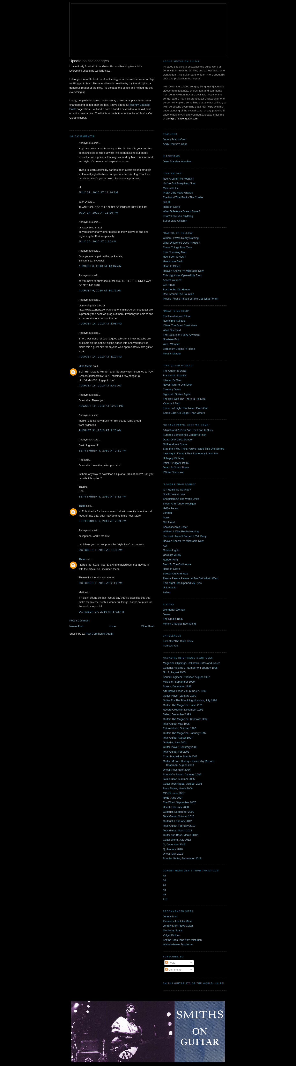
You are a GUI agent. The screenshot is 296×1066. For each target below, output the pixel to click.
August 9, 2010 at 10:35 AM (100, 290)
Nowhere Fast (171, 339)
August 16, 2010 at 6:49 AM (100, 385)
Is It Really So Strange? (177, 489)
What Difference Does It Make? (181, 211)
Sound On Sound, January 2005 (182, 774)
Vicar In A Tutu (171, 403)
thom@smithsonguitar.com (182, 118)
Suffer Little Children (175, 220)
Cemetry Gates (172, 389)
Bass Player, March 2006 (178, 788)
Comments (173, 969)
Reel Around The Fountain (178, 178)
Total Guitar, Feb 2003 (176, 751)
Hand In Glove (171, 206)
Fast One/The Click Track (178, 641)
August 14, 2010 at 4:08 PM (100, 323)
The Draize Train (173, 618)
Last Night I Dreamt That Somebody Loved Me (190, 453)
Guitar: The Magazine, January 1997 (184, 733)
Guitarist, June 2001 (175, 742)
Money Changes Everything (179, 623)
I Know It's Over (172, 380)
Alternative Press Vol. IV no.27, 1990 (185, 690)
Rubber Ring (170, 559)
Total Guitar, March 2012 (177, 830)
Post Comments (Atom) (99, 633)
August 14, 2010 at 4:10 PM (100, 356)
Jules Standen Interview (177, 161)
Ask (165, 545)
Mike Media (85, 366)
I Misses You (170, 645)
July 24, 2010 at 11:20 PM (98, 212)
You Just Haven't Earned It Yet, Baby (185, 536)
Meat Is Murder (172, 353)
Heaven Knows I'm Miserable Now (183, 270)
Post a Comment (79, 620)
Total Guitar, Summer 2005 (179, 779)
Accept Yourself (172, 280)
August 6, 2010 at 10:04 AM (100, 266)
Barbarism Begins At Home (179, 348)
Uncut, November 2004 (177, 769)
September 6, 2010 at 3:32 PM (102, 496)
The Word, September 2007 (179, 802)
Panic (166, 517)
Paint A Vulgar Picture (176, 462)
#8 (164, 889)
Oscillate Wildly (172, 554)
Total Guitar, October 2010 (178, 816)
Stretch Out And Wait (175, 573)
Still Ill (166, 202)
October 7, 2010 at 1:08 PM (101, 549)
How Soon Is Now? (174, 256)
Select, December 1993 (177, 714)
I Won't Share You (173, 472)
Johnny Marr (170, 916)
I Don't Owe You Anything (178, 216)
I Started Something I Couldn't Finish (184, 434)
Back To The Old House (177, 564)
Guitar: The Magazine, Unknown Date (185, 719)
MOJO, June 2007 (174, 793)
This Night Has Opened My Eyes (182, 275)
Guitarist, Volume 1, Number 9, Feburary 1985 (190, 667)
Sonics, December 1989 (177, 686)
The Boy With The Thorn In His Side (184, 398)
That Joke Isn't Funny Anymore (181, 334)
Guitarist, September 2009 (178, 811)
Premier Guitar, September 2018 (182, 858)
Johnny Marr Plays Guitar (178, 925)
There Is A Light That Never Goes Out (185, 408)
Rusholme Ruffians (174, 320)
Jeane (166, 614)
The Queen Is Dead (174, 370)
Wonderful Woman (174, 609)
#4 (164, 880)
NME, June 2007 (173, 797)
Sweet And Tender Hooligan (179, 503)
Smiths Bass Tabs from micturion (182, 939)
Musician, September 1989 (179, 681)
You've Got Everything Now (179, 183)
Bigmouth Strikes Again (177, 394)
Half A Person (171, 508)
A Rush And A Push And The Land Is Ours (188, 430)
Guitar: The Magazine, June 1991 (183, 705)
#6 (164, 885)
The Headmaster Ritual (177, 316)
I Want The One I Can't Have (180, 325)
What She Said (172, 330)
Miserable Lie (171, 188)
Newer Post (76, 626)
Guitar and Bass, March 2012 (180, 835)
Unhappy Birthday (173, 458)
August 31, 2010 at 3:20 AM (100, 430)
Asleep (167, 592)
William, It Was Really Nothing (181, 238)
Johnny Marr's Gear (174, 139)
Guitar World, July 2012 (177, 839)
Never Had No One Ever (177, 384)
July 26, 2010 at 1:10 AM (98, 241)
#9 (164, 894)
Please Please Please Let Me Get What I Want (190, 298)
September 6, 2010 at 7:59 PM (102, 521)
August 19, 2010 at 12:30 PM (101, 405)
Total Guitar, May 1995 (176, 723)
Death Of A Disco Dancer (178, 439)
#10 (165, 899)
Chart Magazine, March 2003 (180, 756)
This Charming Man (174, 252)
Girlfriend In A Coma (175, 444)
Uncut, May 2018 (173, 853)
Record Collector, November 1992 (183, 709)
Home (112, 626)
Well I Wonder (171, 344)
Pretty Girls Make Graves (178, 192)
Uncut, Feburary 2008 (176, 807)
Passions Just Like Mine (177, 921)
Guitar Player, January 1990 (179, 695)
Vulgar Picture (171, 935)
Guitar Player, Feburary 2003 (180, 746)
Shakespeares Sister (175, 526)
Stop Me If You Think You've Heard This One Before (193, 448)
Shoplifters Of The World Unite (181, 498)
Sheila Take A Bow (174, 494)
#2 (164, 875)
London (167, 512)
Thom (82, 505)
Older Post (147, 626)
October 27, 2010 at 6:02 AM (101, 611)
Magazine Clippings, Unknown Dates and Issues (191, 663)
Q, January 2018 (173, 849)
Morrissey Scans (173, 930)
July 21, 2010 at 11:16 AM (98, 192)
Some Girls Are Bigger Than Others (184, 412)
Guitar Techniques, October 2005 (182, 783)
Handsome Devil (173, 261)
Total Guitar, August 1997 (178, 737)
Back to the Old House (176, 289)
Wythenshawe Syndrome (178, 944)
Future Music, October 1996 (179, 728)
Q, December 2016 (174, 844)
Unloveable (169, 587)
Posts (170, 962)
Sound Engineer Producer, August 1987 (186, 677)
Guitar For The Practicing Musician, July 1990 (190, 700)
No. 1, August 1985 (174, 672)
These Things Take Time (177, 247)
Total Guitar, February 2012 (179, 825)
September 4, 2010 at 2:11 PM (102, 450)
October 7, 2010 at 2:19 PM (101, 583)
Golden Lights (171, 550)
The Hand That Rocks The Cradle (183, 197)
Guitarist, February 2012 (177, 821)
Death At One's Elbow (176, 467)
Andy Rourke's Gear (175, 144)
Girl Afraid (169, 284)
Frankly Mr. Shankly (174, 375)
